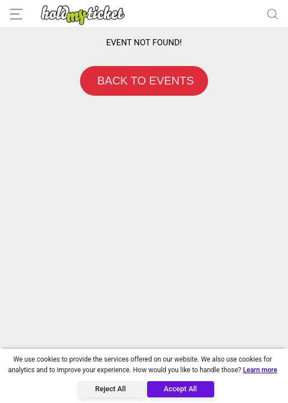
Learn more (260, 370)
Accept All (180, 389)
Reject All (110, 389)
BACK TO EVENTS (143, 80)
